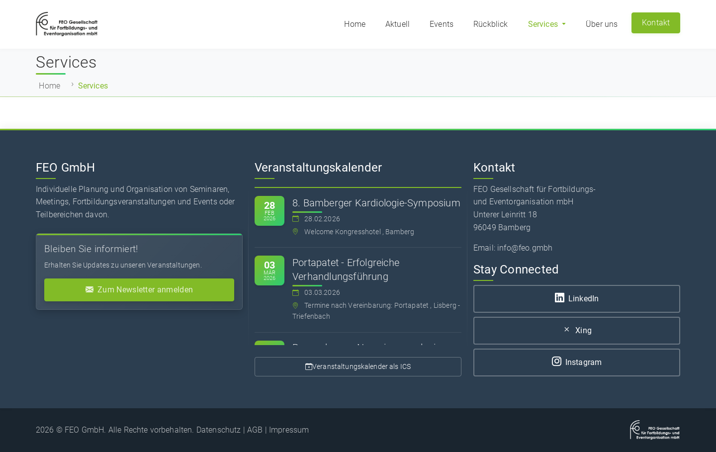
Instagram (577, 362)
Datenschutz (218, 430)
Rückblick (490, 24)
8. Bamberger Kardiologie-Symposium (376, 203)
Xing (577, 330)
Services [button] (544, 24)
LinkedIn (577, 298)
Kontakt (656, 22)
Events (441, 24)
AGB (255, 430)
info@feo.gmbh (524, 248)
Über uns (602, 24)
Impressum (289, 430)
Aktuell (397, 24)
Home (354, 24)
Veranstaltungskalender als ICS (358, 367)
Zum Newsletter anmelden (139, 290)
